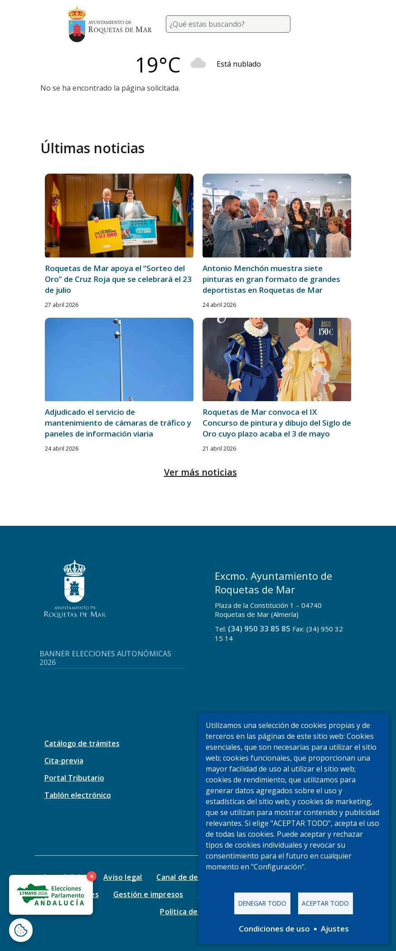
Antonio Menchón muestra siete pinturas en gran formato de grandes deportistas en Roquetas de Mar (271, 279)
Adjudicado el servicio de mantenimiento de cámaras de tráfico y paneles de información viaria (118, 423)
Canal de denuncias (191, 877)
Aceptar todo (325, 903)
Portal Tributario (74, 778)
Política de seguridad (198, 912)
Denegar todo (262, 903)
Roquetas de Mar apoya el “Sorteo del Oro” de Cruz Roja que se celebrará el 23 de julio (118, 279)
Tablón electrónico (77, 795)
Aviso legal (122, 877)
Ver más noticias (200, 472)
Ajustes (335, 928)
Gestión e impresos (148, 894)
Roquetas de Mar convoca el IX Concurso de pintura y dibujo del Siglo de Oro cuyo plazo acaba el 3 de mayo (277, 423)
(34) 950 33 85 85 (259, 628)
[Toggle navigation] (317, 24)
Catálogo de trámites (82, 743)
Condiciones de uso (274, 928)
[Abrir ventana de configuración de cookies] (21, 930)
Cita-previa (63, 761)
